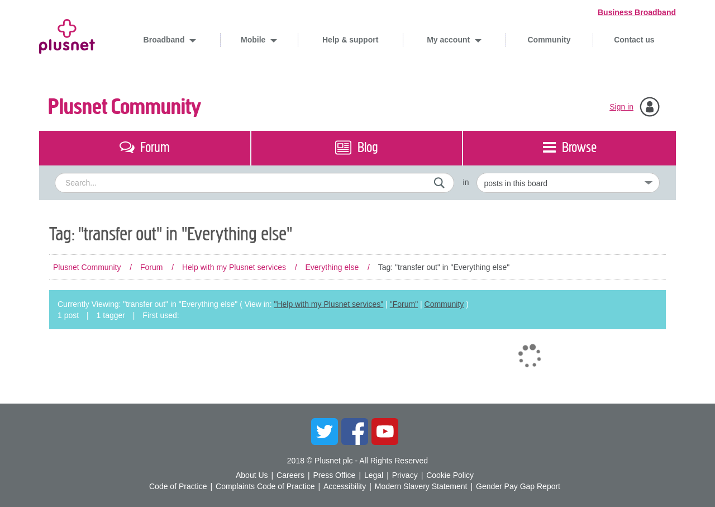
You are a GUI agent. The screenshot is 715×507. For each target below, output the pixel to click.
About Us (252, 475)
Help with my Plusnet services (234, 267)
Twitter (324, 431)
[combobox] (254, 183)
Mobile (254, 39)
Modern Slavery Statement (421, 486)
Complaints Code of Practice (265, 486)
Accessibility (344, 486)
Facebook (354, 431)
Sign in (621, 106)
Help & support (350, 39)
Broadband (165, 39)
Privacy (405, 475)
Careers (290, 475)
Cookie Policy (450, 475)
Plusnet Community (124, 107)
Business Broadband (637, 12)
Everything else (332, 267)
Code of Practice (178, 486)
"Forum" (404, 304)
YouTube (384, 431)
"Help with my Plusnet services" (328, 304)
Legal (373, 475)
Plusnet (67, 34)
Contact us (634, 39)
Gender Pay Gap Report (518, 486)
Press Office (334, 475)
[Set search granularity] (568, 183)
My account (449, 39)
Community (549, 39)
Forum (151, 267)
